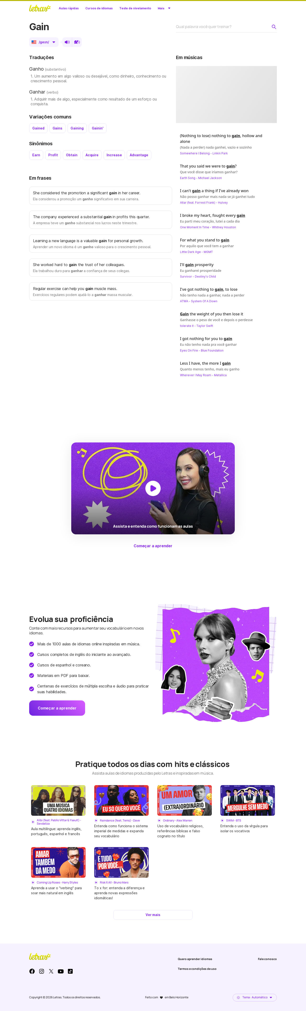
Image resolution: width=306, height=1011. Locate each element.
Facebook (32, 971)
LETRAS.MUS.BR (40, 8)
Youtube (61, 971)
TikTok (70, 971)
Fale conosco (267, 959)
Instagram (41, 971)
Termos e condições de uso (197, 969)
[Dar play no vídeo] (226, 94)
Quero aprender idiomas (195, 959)
